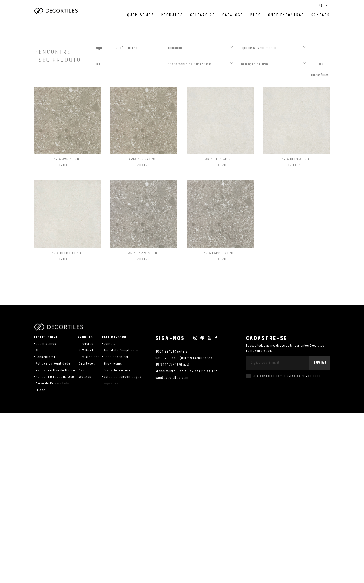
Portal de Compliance (121, 350)
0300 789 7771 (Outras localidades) (184, 358)
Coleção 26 (202, 15)
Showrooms (113, 364)
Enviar (320, 362)
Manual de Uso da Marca (55, 370)
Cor (98, 66)
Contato (320, 15)
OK (321, 66)
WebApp (85, 377)
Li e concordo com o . (287, 376)
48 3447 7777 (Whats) (172, 364)
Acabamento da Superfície (189, 66)
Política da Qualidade (53, 364)
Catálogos (87, 364)
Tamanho (174, 50)
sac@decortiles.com (171, 378)
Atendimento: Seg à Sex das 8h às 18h (186, 371)
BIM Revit (86, 350)
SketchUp (86, 370)
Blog (255, 15)
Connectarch (46, 357)
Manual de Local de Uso (55, 377)
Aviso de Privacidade (52, 383)
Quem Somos (140, 15)
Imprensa (111, 383)
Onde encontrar (286, 15)
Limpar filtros (320, 77)
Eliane (41, 390)
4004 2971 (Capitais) (172, 351)
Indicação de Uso (254, 66)
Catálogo (233, 15)
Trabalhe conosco (118, 370)
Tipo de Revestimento (258, 50)
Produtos (172, 15)
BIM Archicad (89, 357)
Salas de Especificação (123, 377)
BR (328, 5)
